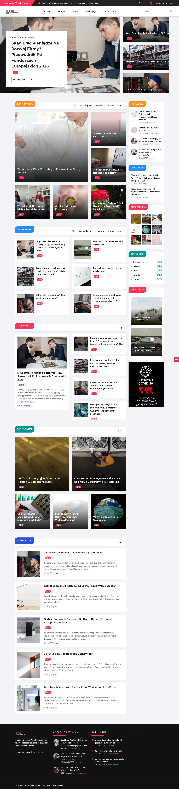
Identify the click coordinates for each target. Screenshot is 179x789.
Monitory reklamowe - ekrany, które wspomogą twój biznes (80, 690)
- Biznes (30, 37)
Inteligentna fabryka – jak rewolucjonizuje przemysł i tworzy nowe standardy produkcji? (104, 412)
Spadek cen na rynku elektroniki (105, 137)
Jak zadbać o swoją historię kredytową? (107, 272)
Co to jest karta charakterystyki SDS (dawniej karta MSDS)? (29, 519)
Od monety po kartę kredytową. (65, 210)
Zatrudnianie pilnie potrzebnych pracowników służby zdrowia (49, 174)
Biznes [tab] (99, 108)
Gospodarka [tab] (84, 234)
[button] (139, 2)
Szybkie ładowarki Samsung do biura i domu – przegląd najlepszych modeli (78, 624)
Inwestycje (91, 11)
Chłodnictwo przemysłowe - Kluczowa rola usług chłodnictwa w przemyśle (97, 483)
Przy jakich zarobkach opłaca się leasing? (108, 245)
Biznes (47, 11)
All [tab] (74, 108)
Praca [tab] (111, 234)
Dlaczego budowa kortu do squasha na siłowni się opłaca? (80, 588)
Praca (75, 11)
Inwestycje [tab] (86, 108)
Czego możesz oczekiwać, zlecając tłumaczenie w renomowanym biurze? (107, 301)
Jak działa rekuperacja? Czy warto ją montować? (50, 299)
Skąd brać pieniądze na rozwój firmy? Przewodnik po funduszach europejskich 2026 (35, 55)
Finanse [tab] (111, 108)
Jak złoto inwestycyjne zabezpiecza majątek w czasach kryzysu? (39, 483)
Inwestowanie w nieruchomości (142, 321)
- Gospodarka (154, 136)
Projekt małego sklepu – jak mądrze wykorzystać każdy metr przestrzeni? (50, 274)
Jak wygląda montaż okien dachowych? (68, 656)
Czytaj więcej (24, 408)
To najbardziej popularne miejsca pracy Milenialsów (31, 210)
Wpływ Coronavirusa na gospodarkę (105, 521)
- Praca (151, 161)
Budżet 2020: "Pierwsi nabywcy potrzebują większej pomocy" (66, 519)
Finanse (61, 11)
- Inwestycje (81, 773)
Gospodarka (110, 11)
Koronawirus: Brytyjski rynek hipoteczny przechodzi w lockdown (108, 209)
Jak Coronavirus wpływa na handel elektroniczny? (108, 174)
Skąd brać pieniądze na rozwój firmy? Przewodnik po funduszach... (71, 3)
